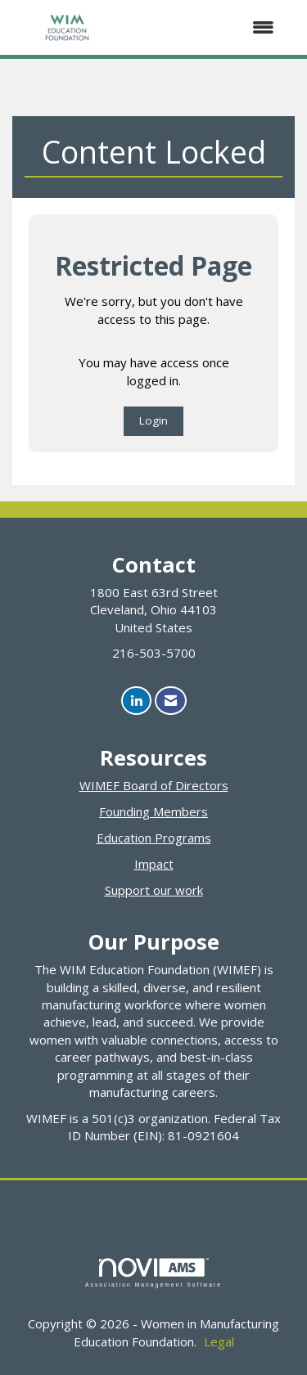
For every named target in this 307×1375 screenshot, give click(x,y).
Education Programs (154, 837)
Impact (154, 864)
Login (153, 420)
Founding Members (153, 811)
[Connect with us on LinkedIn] (136, 700)
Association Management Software (153, 1272)
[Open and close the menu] (206, 27)
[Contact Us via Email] (171, 700)
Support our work (154, 890)
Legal (219, 1341)
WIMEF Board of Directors (153, 785)
